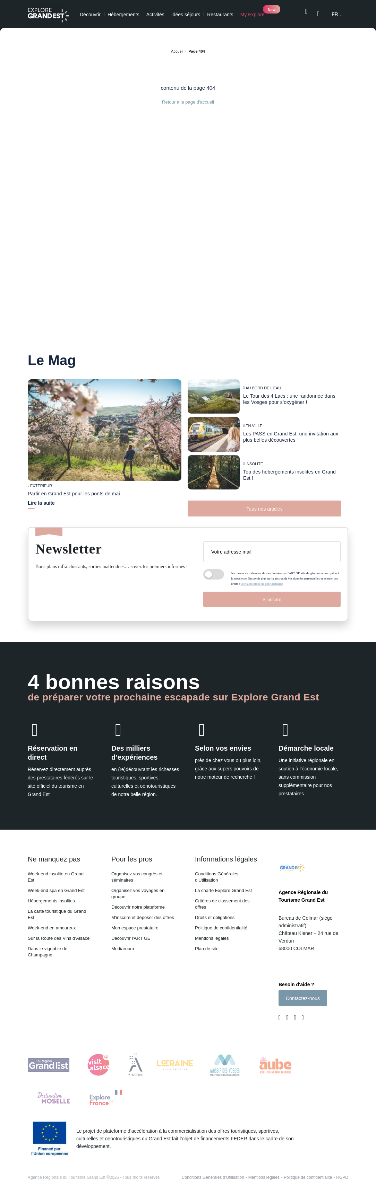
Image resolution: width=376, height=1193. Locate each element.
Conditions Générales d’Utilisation (216, 872)
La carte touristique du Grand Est (57, 910)
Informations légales (226, 855)
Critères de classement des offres (222, 899)
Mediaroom (122, 944)
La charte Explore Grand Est (223, 886)
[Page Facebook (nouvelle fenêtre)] (281, 1015)
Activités (155, 14)
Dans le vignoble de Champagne (47, 947)
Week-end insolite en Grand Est (56, 872)
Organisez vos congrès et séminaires (136, 872)
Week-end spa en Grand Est (56, 886)
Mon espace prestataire (135, 923)
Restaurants (220, 14)
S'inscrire (272, 595)
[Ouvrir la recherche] (306, 14)
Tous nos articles (264, 504)
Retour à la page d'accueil (188, 102)
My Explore (252, 14)
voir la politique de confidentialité (262, 579)
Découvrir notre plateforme (138, 902)
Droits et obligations (214, 913)
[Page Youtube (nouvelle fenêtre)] (295, 1015)
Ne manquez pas (54, 855)
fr (335, 14)
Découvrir (90, 14)
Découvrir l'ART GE (131, 934)
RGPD (342, 1175)
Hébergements (123, 14)
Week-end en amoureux (52, 923)
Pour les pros (131, 855)
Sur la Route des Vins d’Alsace (58, 934)
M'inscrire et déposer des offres (142, 913)
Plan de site (207, 944)
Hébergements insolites (51, 896)
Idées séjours (185, 14)
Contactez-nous (303, 996)
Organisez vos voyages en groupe (137, 889)
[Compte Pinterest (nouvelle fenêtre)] (301, 1015)
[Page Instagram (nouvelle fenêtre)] (287, 1015)
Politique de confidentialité (221, 923)
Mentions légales (212, 934)
